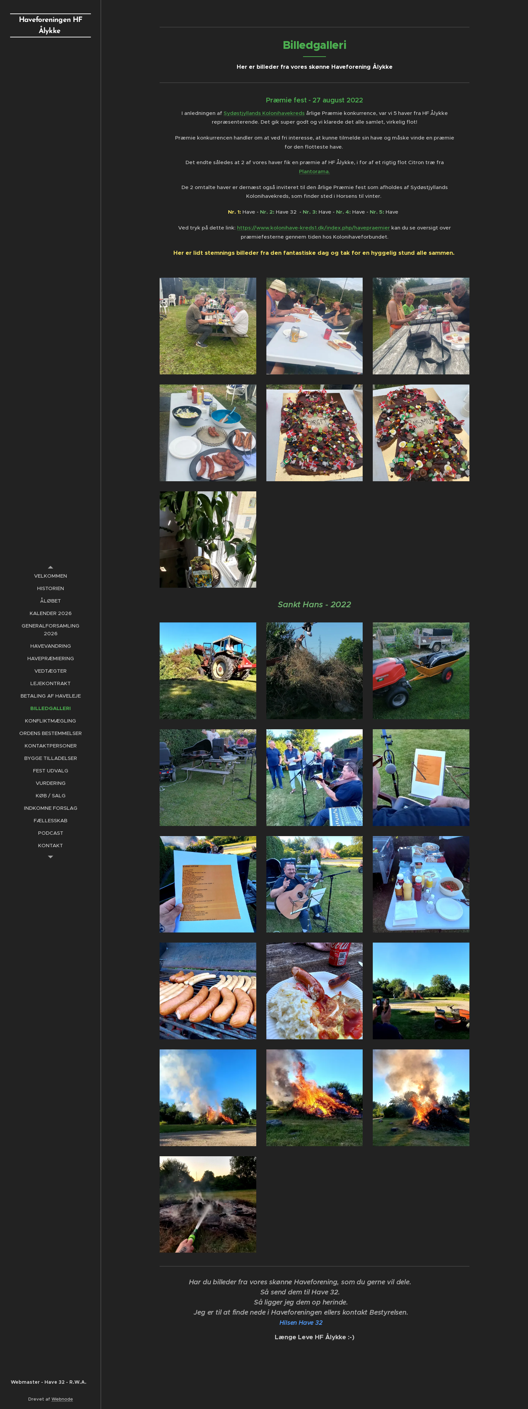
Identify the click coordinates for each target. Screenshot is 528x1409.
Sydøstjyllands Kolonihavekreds (264, 113)
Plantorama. (314, 171)
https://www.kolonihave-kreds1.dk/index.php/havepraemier (313, 227)
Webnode (62, 1399)
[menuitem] (50, 576)
